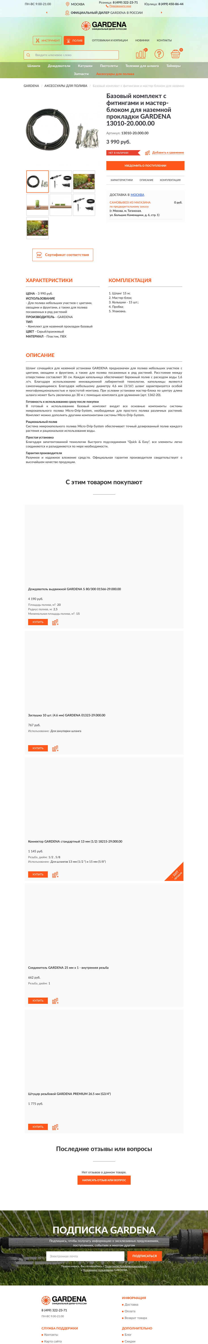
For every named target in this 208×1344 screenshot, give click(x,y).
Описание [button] (146, 180)
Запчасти (81, 74)
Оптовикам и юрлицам (110, 40)
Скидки (130, 1303)
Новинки (142, 40)
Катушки (85, 66)
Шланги (33, 66)
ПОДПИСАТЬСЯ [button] (144, 1218)
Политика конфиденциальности (148, 1310)
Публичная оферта (57, 1310)
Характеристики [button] (122, 180)
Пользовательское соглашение (66, 1317)
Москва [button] (137, 195)
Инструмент (51, 40)
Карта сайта (53, 1303)
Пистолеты (109, 66)
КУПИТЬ (38, 622)
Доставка (131, 1266)
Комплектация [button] (170, 180)
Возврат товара (136, 1280)
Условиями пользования (98, 1232)
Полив (77, 40)
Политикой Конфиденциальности (126, 1228)
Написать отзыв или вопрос (104, 1142)
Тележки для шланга (142, 66)
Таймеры (173, 66)
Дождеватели (59, 66)
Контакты (164, 40)
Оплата (130, 1273)
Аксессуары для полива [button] (115, 74)
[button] (118, 5)
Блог (128, 1296)
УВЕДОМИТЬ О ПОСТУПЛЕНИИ (145, 165)
